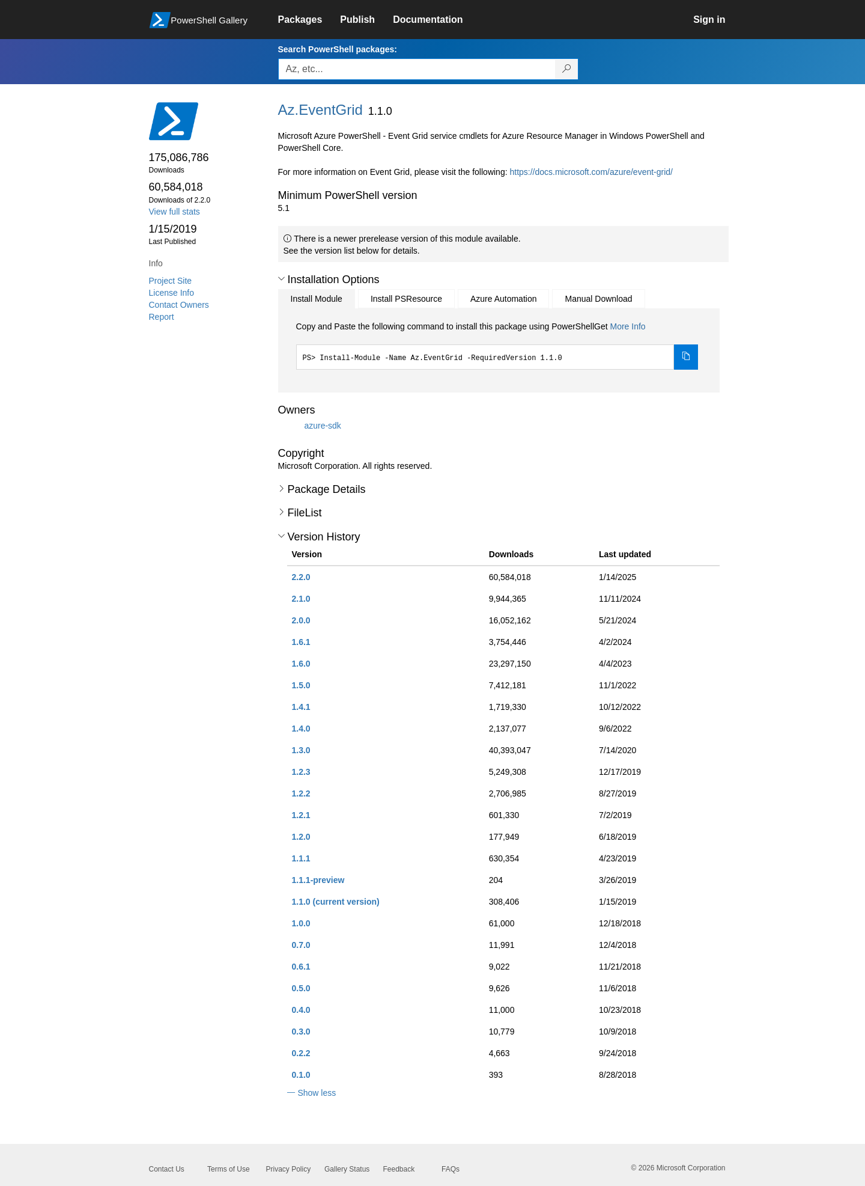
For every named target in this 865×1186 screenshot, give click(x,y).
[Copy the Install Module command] (686, 357)
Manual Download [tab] (598, 299)
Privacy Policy (288, 1169)
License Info (172, 293)
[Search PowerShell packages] (566, 69)
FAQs (451, 1169)
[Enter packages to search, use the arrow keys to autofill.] (417, 69)
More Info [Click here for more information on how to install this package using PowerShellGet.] (627, 326)
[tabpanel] (497, 345)
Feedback (399, 1169)
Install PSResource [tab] (406, 299)
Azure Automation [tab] (503, 299)
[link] (309, 20)
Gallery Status (346, 1169)
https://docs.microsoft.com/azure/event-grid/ (591, 172)
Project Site (170, 281)
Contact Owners (179, 305)
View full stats (174, 211)
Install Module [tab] (316, 299)
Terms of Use (228, 1169)
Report (161, 317)
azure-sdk (322, 425)
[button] (281, 279)
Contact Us (166, 1169)
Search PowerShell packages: (337, 49)
